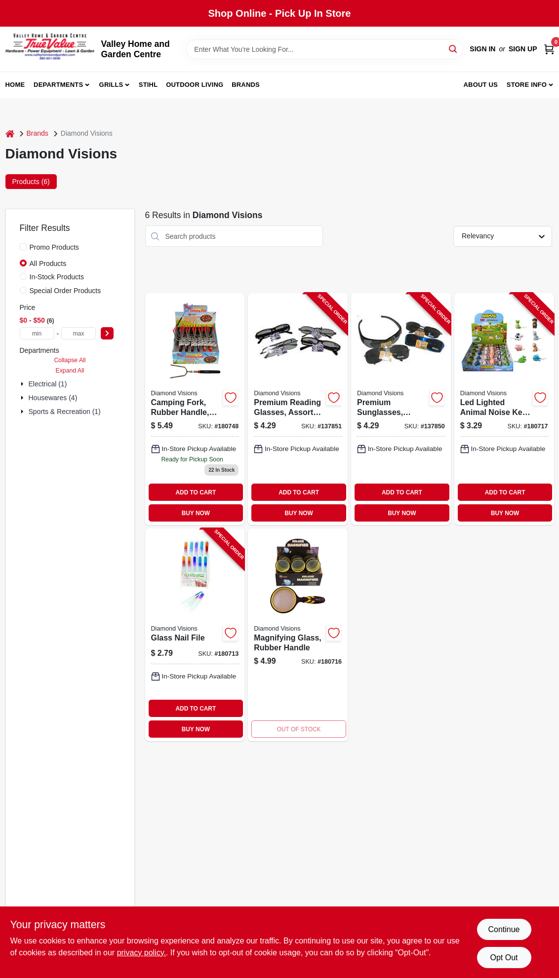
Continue (503, 929)
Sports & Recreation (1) (65, 411)
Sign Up (523, 49)
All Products (48, 263)
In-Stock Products (57, 276)
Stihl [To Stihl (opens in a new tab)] (148, 84)
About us (480, 84)
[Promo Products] (23, 246)
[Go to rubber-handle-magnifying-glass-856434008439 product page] (298, 634)
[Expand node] (23, 384)
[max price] (78, 333)
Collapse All (69, 360)
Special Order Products (65, 290)
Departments (58, 84)
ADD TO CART (195, 492)
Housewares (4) (53, 398)
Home (15, 84)
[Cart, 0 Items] (549, 49)
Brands (246, 84)
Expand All (70, 370)
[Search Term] (324, 49)
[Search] (453, 48)
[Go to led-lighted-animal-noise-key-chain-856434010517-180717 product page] (504, 409)
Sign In (482, 49)
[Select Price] (107, 333)
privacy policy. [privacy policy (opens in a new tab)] (141, 952)
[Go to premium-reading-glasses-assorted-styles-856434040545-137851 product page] (298, 409)
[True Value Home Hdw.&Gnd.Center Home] (49, 49)
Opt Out (504, 957)
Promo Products (54, 247)
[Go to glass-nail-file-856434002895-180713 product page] (195, 634)
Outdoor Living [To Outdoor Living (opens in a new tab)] (194, 84)
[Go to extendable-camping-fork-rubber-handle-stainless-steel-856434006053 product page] (195, 409)
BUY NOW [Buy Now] (196, 513)
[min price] (37, 333)
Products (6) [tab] (31, 182)
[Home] (9, 133)
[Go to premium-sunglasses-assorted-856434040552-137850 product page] (401, 409)
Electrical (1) (48, 384)
